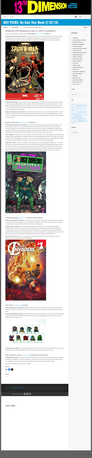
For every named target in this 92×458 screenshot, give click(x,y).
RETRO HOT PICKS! (77, 82)
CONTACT (12, 17)
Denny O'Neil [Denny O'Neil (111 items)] (76, 110)
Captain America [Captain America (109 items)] (82, 107)
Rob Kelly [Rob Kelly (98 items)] (75, 119)
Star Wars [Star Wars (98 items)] (76, 120)
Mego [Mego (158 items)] (80, 115)
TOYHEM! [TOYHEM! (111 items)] (76, 121)
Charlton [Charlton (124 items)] (77, 108)
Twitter (30, 394)
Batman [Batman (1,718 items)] (79, 106)
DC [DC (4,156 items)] (72, 110)
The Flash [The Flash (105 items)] (86, 120)
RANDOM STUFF (77, 78)
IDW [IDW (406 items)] (79, 113)
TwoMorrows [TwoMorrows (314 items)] (81, 121)
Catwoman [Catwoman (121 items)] (73, 108)
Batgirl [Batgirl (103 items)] (74, 106)
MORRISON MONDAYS (78, 67)
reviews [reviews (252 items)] (84, 117)
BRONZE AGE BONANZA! (78, 44)
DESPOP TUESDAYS (77, 57)
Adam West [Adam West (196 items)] (73, 104)
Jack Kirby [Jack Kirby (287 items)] (83, 113)
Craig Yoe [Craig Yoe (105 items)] (81, 108)
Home (5, 27)
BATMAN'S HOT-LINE (78, 42)
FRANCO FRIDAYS (77, 61)
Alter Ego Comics (40, 33)
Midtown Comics (22, 217)
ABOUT (5, 17)
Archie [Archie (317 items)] (83, 104)
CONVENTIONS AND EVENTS (79, 52)
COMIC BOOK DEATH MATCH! (80, 48)
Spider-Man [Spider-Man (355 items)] (80, 119)
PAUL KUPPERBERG (77, 73)
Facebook (27, 394)
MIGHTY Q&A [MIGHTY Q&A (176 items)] (84, 115)
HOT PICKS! (15, 27)
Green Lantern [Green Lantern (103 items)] (75, 113)
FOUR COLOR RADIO (78, 59)
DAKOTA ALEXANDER (78, 54)
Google (24, 394)
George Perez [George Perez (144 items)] (82, 112)
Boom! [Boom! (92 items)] (74, 107)
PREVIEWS (75, 75)
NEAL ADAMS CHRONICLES (79, 71)
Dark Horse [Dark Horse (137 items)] (85, 108)
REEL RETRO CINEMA (78, 80)
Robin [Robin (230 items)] (72, 119)
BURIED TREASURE (77, 46)
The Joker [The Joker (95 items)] (72, 121)
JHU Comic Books (17, 305)
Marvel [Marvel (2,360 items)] (76, 114)
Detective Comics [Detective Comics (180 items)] (83, 110)
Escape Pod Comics (24, 122)
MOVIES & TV (76, 69)
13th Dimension (22, 30)
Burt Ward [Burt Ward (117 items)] (77, 107)
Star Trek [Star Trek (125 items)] (72, 120)
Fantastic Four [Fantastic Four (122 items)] (74, 111)
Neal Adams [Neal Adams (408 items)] (79, 116)
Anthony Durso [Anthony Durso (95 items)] (78, 104)
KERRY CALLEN (76, 65)
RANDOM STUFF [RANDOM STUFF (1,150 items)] (76, 118)
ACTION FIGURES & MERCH (79, 40)
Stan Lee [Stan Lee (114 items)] (85, 119)
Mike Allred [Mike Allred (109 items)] (73, 116)
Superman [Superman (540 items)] (81, 120)
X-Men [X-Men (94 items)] (75, 122)
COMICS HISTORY (77, 50)
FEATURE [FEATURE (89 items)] (78, 111)
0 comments (50, 30)
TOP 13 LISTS (76, 84)
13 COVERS (75, 38)
